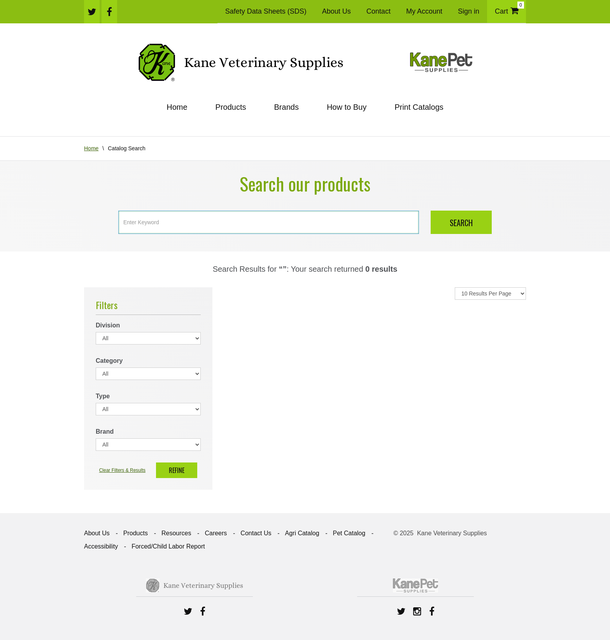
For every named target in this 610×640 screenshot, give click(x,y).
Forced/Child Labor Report (168, 546)
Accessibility (101, 546)
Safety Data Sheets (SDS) (266, 11)
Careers (216, 533)
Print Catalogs (418, 107)
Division (108, 325)
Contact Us (255, 533)
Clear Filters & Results (122, 470)
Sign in (468, 11)
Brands (286, 107)
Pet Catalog (349, 533)
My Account (424, 11)
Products (231, 107)
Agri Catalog (302, 533)
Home (177, 107)
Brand (105, 431)
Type (103, 396)
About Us (336, 11)
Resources (176, 533)
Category (109, 360)
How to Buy (346, 107)
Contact (378, 11)
